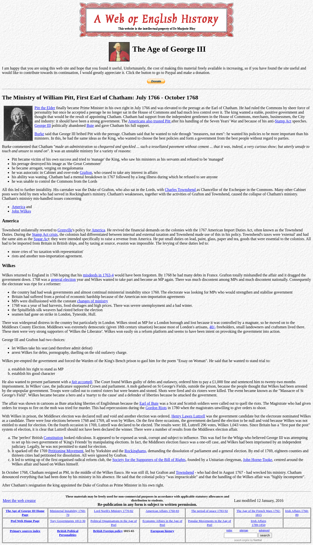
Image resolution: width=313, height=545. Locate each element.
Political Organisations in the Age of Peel (113, 523)
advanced (264, 530)
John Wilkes (21, 211)
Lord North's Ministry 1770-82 (113, 511)
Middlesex (10, 327)
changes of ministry (92, 301)
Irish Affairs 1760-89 (297, 513)
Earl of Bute (148, 403)
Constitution (53, 438)
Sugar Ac (41, 239)
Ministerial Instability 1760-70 (68, 513)
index (229, 530)
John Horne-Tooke (257, 460)
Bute (90, 125)
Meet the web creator (19, 500)
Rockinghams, (135, 451)
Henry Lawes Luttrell (188, 416)
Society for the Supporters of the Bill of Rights (149, 460)
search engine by (248, 540)
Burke (39, 134)
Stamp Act (283, 121)
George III (42, 125)
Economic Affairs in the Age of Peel (162, 523)
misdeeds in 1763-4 (98, 275)
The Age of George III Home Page (25, 513)
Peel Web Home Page (25, 521)
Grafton (86, 172)
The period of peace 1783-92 (209, 511)
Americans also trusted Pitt (149, 121)
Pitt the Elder (44, 108)
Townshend (185, 472)
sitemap (244, 530)
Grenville (64, 230)
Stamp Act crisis (45, 234)
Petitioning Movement (65, 451)
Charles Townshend (181, 190)
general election (63, 279)
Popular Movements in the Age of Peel (209, 523)
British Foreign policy (108, 531)
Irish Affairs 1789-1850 (258, 523)
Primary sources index (25, 531)
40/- (212, 327)
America (18, 207)
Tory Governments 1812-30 (67, 521)
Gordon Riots (156, 408)
